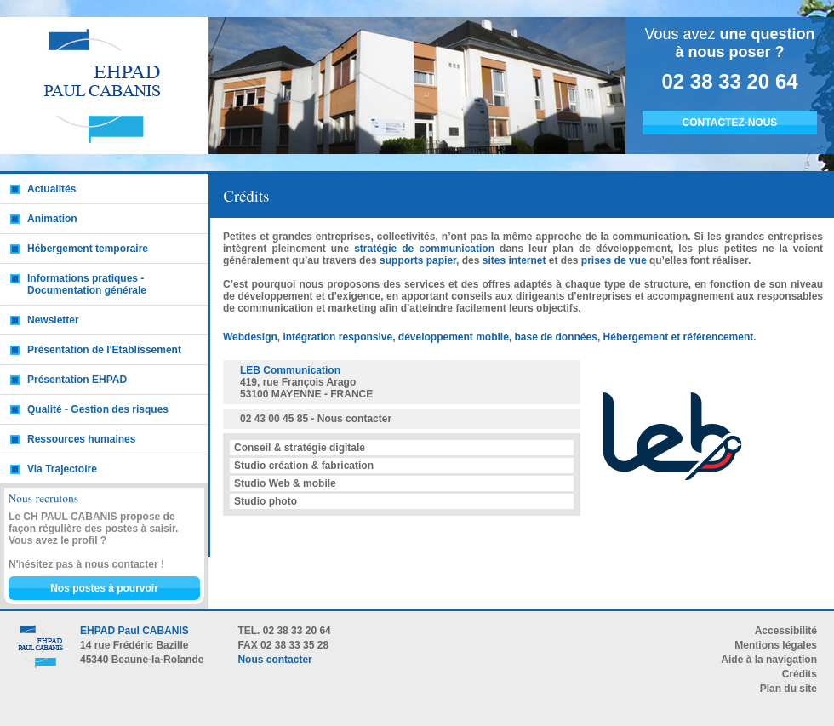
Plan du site (788, 689)
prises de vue (614, 260)
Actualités (51, 189)
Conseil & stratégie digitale (299, 448)
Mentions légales (775, 645)
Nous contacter (354, 419)
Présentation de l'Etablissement (104, 350)
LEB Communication (290, 370)
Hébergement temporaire (87, 248)
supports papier (418, 260)
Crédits (799, 674)
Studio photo (265, 501)
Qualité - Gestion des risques (98, 409)
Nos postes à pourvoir (104, 588)
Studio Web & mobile (285, 483)
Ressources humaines (81, 439)
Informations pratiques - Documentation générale (86, 284)
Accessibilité (786, 631)
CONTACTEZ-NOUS (730, 123)
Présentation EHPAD (77, 380)
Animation (52, 219)
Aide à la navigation (769, 660)
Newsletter (53, 320)
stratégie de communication (424, 248)
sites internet (514, 260)
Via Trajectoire (62, 469)
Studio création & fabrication (304, 466)
